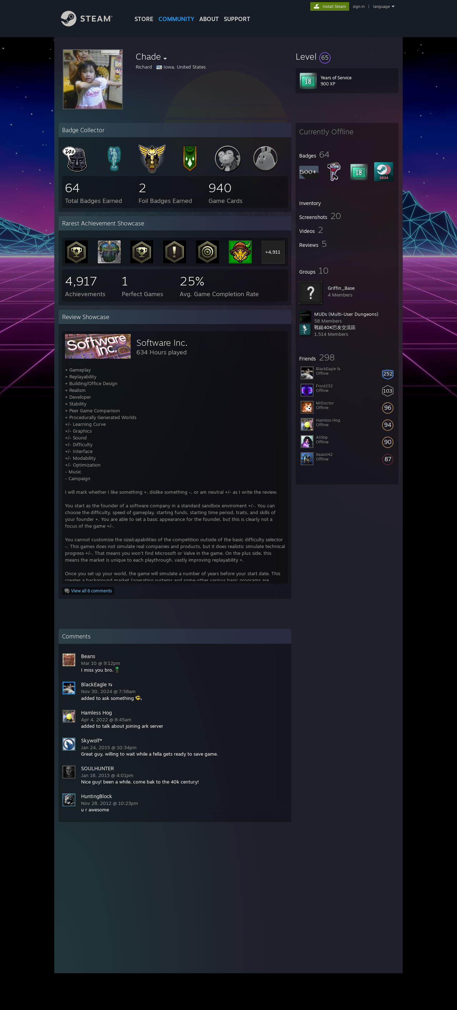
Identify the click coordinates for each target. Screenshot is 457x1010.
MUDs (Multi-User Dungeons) (346, 314)
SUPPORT (237, 19)
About (209, 19)
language (381, 6)
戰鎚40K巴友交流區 (335, 327)
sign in (359, 6)
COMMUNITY (176, 19)
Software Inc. (161, 342)
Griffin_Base (341, 288)
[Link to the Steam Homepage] (92, 24)
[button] (347, 56)
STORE (144, 19)
